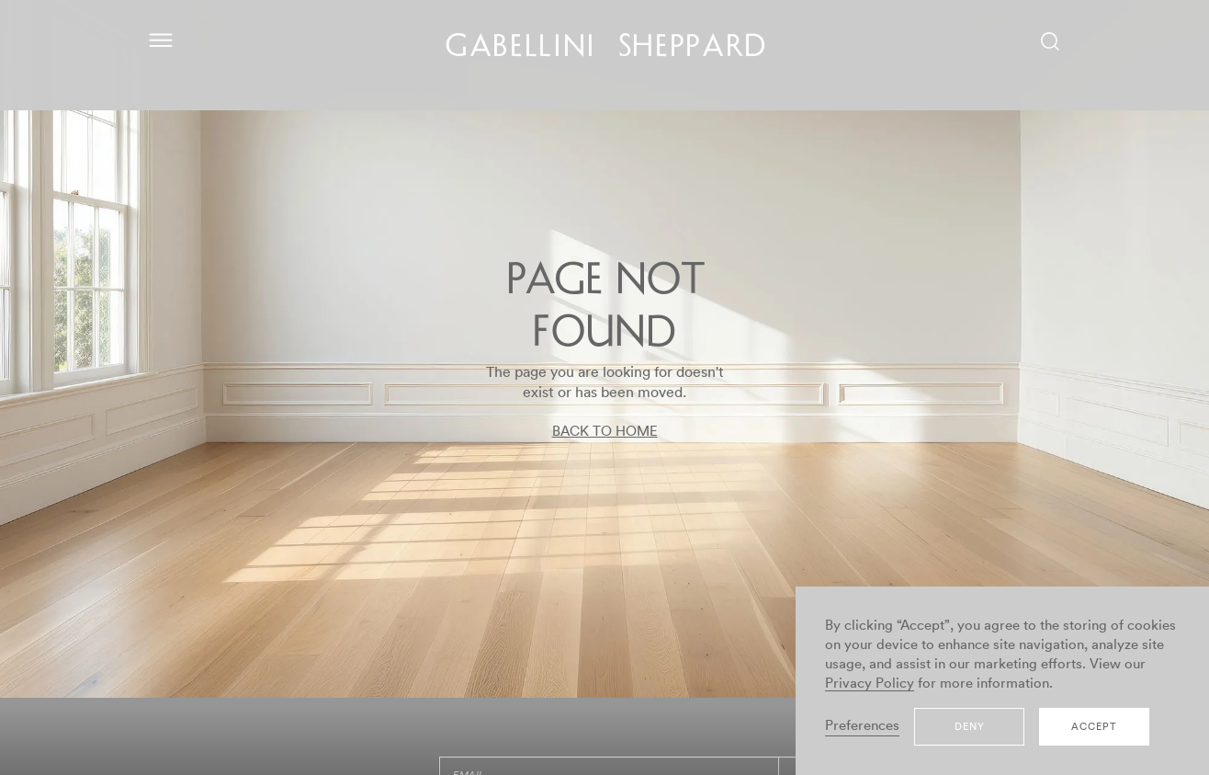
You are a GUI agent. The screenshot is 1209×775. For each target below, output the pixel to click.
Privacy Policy (869, 683)
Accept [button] (1094, 727)
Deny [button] (970, 727)
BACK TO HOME (605, 432)
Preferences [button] (862, 726)
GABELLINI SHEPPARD (607, 48)
